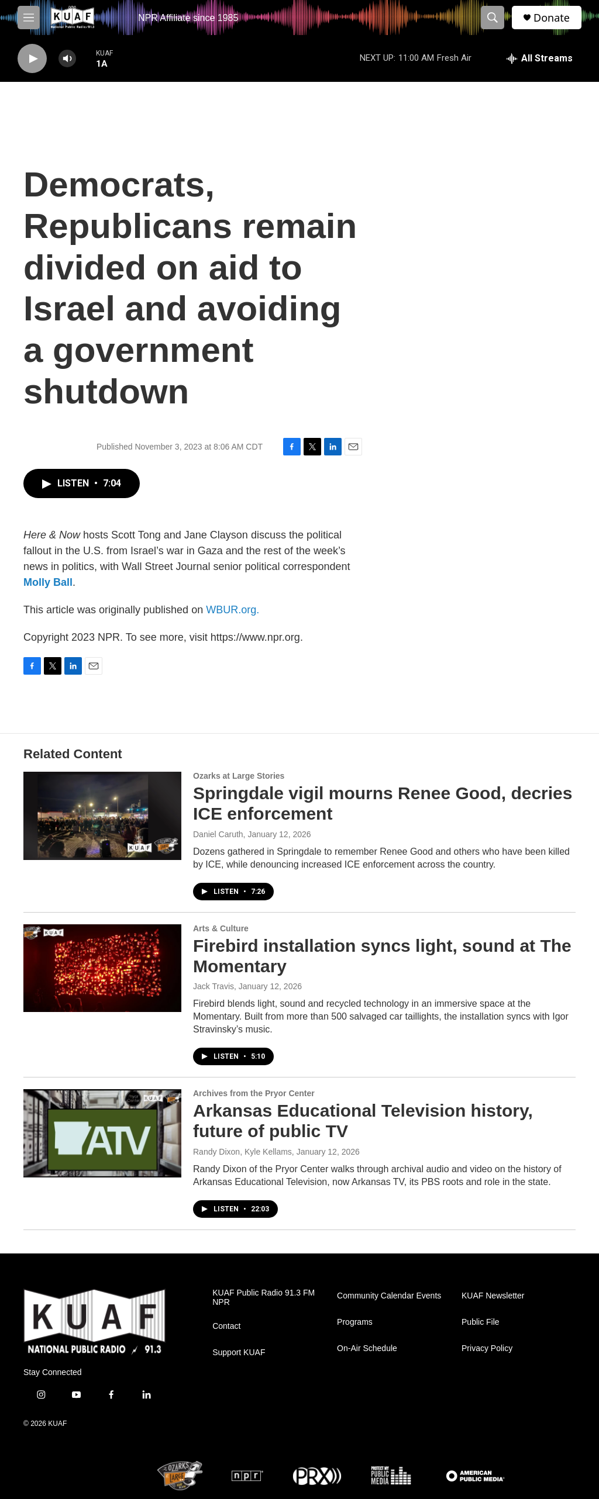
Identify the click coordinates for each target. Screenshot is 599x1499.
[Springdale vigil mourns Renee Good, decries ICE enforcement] (102, 815)
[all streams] (539, 58)
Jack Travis (213, 986)
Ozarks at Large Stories (238, 775)
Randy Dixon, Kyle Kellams (242, 1151)
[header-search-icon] (492, 17)
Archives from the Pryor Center (254, 1093)
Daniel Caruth (218, 834)
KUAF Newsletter (493, 1295)
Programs (355, 1322)
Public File (481, 1322)
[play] (32, 58)
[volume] (67, 59)
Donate (551, 18)
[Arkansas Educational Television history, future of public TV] (102, 1133)
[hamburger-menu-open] (29, 17)
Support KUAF (238, 1352)
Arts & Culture (221, 928)
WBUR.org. (232, 610)
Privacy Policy (487, 1348)
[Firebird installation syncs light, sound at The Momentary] (102, 968)
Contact (226, 1326)
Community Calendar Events (389, 1295)
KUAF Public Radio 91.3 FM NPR (263, 1298)
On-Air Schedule (367, 1348)
